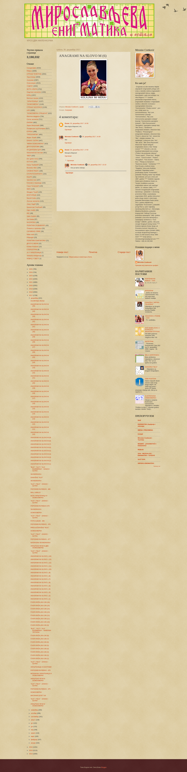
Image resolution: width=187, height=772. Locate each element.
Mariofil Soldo (31, 198)
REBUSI (141, 450)
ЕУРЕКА (30, 131)
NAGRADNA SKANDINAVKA (40, 542)
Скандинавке (31, 68)
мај (32, 730)
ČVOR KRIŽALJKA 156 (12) (40, 615)
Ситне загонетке (32, 119)
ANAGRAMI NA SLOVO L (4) (40, 589)
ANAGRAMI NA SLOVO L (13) (41, 559)
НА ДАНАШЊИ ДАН (34, 150)
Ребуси (29, 71)
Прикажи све (156, 466)
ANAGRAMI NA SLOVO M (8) (41, 441)
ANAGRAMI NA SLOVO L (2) (40, 596)
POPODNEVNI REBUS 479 (40, 506)
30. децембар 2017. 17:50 (79, 150)
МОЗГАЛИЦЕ (31, 195)
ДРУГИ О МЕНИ (32, 243)
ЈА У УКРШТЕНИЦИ (34, 252)
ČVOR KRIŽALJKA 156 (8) (40, 635)
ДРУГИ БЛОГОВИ (33, 146)
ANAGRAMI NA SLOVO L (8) (40, 576)
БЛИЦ (29, 95)
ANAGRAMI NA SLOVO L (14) (41, 556)
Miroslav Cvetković (72, 136)
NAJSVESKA (31, 222)
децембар (34, 298)
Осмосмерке (31, 83)
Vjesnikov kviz (31, 180)
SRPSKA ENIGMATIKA (146, 463)
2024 (31, 272)
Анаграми (68, 110)
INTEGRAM (149, 290)
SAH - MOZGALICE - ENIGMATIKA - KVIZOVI (146, 454)
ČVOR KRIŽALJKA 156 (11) (40, 619)
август (33, 720)
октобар (34, 713)
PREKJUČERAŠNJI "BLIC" (40, 527)
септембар (35, 716)
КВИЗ (29, 189)
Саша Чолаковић (33, 186)
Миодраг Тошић (32, 192)
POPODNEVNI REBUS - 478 (40, 524)
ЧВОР (29, 156)
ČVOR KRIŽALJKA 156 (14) (40, 609)
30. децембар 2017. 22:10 (97, 165)
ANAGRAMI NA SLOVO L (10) (41, 569)
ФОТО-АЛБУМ (32, 89)
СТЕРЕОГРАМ (32, 249)
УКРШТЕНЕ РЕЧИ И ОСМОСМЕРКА (38, 679)
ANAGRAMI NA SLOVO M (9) (41, 437)
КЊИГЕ (29, 177)
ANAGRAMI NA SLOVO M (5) (41, 451)
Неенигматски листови (35, 153)
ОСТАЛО (30, 162)
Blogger (103, 767)
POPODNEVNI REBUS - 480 (40, 489)
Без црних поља (32, 159)
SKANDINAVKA (36, 474)
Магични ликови (32, 98)
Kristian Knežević (33, 246)
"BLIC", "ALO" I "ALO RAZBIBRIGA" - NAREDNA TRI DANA (41, 630)
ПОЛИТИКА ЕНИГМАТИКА (36, 240)
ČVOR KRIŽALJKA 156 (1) (40, 658)
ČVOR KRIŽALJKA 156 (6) (40, 642)
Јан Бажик (30, 219)
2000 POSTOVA (150, 379)
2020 (31, 285)
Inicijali (140, 434)
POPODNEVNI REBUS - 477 (40, 539)
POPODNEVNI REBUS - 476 (40, 670)
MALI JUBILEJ (36, 492)
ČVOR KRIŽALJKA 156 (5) (40, 645)
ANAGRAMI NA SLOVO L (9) (40, 572)
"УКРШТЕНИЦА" (32, 101)
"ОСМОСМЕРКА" (33, 104)
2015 (31, 750)
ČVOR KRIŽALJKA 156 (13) (40, 612)
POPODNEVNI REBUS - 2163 (150, 279)
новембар (34, 710)
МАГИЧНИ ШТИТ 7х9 (38, 695)
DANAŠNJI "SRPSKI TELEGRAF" (152, 303)
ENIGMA (30, 122)
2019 (31, 289)
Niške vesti (30, 234)
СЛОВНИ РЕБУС (33, 171)
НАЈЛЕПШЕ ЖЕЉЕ (37, 301)
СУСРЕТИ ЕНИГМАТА (34, 174)
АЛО (28, 110)
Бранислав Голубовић (34, 207)
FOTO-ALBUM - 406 (37, 521)
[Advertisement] (93, 231)
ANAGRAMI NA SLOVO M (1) (41, 464)
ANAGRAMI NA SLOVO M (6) (41, 447)
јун (32, 726)
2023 (31, 275)
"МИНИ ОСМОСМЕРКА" (35, 143)
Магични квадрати (33, 116)
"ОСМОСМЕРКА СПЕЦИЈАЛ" (37, 113)
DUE (139, 420)
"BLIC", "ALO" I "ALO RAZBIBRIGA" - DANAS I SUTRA (40, 469)
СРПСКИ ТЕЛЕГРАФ (34, 74)
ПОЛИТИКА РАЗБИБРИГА (36, 225)
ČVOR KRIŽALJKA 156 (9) (40, 625)
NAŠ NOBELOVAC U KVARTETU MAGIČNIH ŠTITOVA (152, 329)
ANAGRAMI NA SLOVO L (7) (40, 579)
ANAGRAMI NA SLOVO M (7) (41, 444)
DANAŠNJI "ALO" (37, 477)
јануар (33, 743)
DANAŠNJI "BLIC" (151, 367)
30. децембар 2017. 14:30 (79, 123)
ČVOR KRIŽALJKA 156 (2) (40, 655)
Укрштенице (31, 77)
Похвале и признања (34, 228)
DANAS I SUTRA (33, 140)
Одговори (68, 129)
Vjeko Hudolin (31, 216)
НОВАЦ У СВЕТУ (33, 258)
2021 (31, 282)
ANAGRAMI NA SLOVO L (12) (41, 563)
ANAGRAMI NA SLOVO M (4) (41, 454)
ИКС (28, 213)
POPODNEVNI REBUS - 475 (40, 689)
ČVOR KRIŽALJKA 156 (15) (40, 605)
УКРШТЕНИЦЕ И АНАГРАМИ (41, 667)
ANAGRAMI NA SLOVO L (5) (40, 586)
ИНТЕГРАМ (149, 341)
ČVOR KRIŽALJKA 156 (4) (40, 649)
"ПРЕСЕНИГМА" (32, 134)
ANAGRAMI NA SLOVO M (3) (41, 457)
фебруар (34, 739)
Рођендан (30, 237)
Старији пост (124, 252)
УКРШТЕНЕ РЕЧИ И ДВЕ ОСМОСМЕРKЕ (40, 547)
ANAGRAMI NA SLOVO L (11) (41, 566)
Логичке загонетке (33, 201)
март (33, 736)
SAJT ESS (141, 459)
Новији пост (62, 252)
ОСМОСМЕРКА (36, 512)
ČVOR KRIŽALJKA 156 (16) (40, 602)
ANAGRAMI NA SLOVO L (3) (40, 592)
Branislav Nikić (32, 168)
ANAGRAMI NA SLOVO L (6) (40, 582)
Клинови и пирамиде (34, 183)
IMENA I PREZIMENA (145, 430)
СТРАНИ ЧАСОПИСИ (34, 107)
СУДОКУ (30, 86)
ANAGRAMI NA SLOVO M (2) (41, 460)
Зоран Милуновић (33, 125)
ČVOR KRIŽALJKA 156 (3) (40, 652)
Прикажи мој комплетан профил (146, 265)
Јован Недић (31, 204)
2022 (31, 279)
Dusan (67, 123)
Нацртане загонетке (34, 92)
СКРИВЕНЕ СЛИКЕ (34, 231)
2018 (31, 292)
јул (32, 723)
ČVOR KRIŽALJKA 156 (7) (40, 639)
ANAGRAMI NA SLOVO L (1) (40, 599)
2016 (31, 747)
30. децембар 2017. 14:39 (91, 136)
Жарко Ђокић (31, 137)
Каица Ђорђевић (33, 165)
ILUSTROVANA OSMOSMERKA (150, 397)
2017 (31, 295)
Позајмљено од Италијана (36, 128)
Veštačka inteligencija (34, 256)
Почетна (93, 252)
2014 (31, 754)
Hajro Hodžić (31, 210)
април (33, 733)
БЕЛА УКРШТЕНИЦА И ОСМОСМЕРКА (39, 496)
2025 (31, 269)
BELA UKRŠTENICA (152, 355)
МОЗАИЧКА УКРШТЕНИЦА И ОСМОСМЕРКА (41, 674)
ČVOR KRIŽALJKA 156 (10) (40, 622)
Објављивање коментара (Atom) (80, 257)
